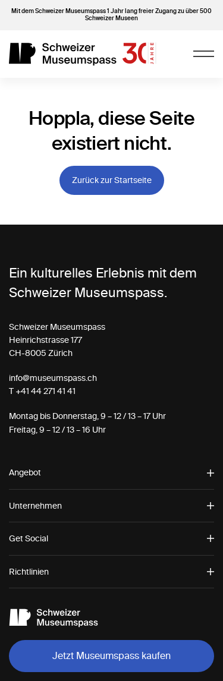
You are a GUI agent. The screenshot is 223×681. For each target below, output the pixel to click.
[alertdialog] (111, 651)
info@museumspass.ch (53, 378)
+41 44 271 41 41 (45, 391)
